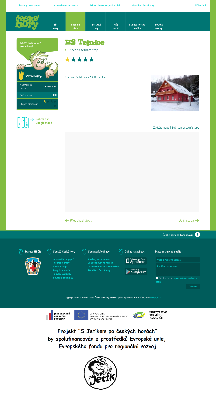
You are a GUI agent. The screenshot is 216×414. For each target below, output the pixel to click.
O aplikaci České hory (99, 270)
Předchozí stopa (81, 220)
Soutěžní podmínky (63, 277)
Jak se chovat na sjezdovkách (103, 266)
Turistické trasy (61, 262)
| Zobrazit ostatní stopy (184, 127)
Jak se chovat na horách (100, 262)
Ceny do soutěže (61, 270)
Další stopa (186, 220)
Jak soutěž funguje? (63, 259)
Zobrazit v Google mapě (44, 121)
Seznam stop (59, 266)
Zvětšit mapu (161, 127)
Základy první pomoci (99, 259)
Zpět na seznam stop (84, 50)
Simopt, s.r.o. (155, 297)
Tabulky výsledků (62, 274)
